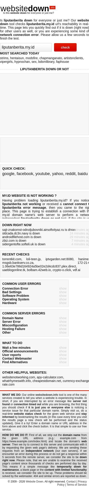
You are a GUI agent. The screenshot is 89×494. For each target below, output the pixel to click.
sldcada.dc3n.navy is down (21, 233)
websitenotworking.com (18, 377)
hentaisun (17, 58)
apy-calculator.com (50, 377)
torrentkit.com (11, 259)
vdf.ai (76, 270)
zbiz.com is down (14, 240)
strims (4, 58)
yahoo (57, 173)
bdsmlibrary (46, 61)
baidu (83, 173)
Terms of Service (77, 484)
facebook (25, 173)
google (8, 173)
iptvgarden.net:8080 (59, 259)
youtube (42, 173)
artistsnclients (73, 58)
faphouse (62, 61)
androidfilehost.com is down (21, 237)
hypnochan (22, 61)
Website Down (34, 481)
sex (34, 61)
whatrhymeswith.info (16, 381)
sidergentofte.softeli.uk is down (23, 244)
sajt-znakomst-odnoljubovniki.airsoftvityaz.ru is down (38, 230)
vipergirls (6, 61)
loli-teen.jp (33, 259)
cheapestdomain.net (47, 381)
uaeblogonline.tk (13, 270)
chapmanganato (50, 58)
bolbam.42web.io (39, 270)
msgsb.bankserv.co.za (17, 263)
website (27, 8)
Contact (71, 481)
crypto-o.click (61, 270)
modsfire (32, 58)
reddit (70, 173)
